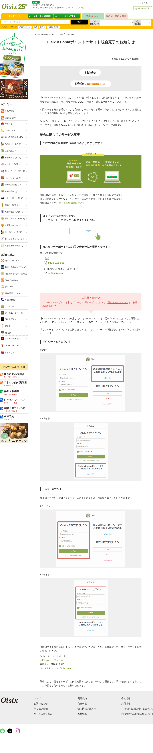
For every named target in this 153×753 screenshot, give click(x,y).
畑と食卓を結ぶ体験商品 (14, 273)
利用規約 (82, 698)
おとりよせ (8, 352)
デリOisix (7, 286)
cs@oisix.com (56, 273)
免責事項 (82, 703)
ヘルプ (37, 698)
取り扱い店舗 (41, 708)
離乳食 (6, 326)
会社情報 (126, 698)
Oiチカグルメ (8, 319)
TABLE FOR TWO (10, 345)
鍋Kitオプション (10, 260)
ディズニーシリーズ (12, 313)
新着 (35, 27)
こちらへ (52, 5)
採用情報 (126, 703)
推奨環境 (82, 713)
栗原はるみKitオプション (14, 267)
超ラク (42, 27)
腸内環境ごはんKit (11, 293)
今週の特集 (9, 111)
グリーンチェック (10, 338)
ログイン (143, 3)
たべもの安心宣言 (43, 713)
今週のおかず (10, 118)
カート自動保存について (71, 202)
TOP (32, 34)
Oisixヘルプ (142, 8)
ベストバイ (8, 306)
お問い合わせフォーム (51, 660)
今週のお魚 (8, 299)
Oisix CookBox (9, 280)
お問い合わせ (41, 703)
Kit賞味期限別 (53, 27)
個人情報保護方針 (86, 708)
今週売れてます (24, 27)
